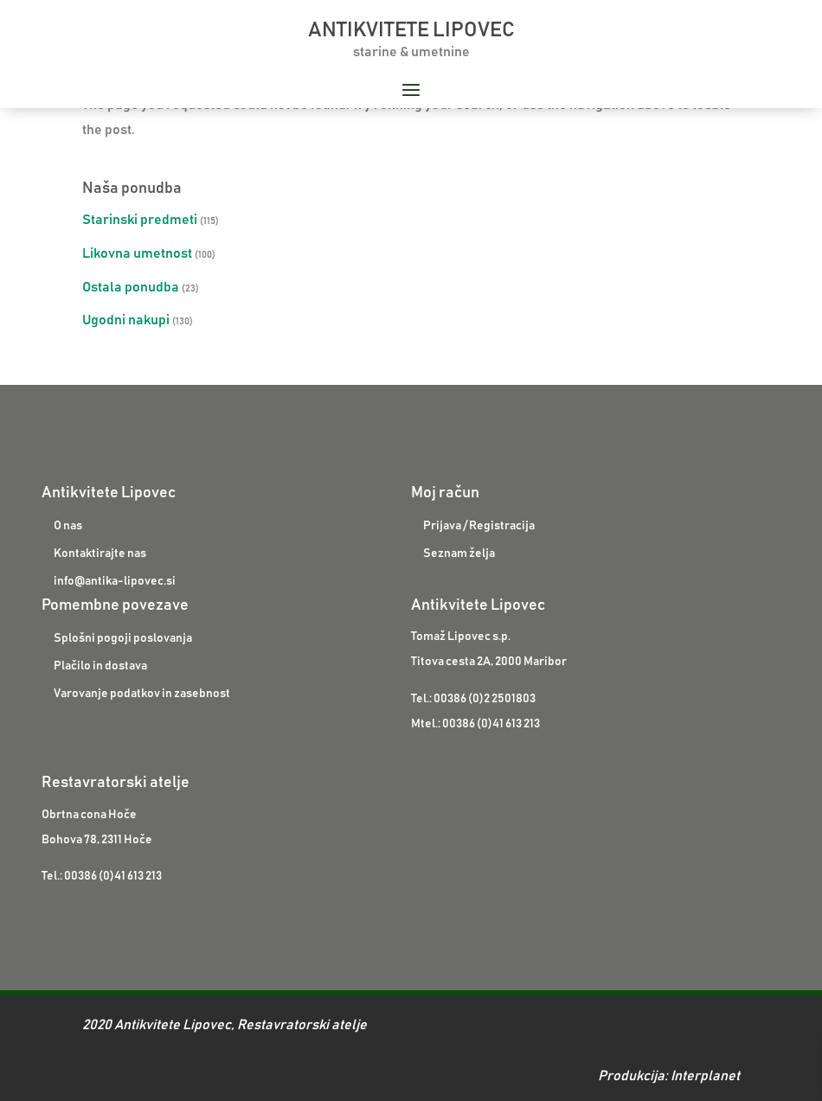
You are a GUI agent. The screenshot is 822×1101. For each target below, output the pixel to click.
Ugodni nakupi (126, 320)
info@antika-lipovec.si (115, 581)
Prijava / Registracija (479, 526)
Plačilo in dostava (100, 666)
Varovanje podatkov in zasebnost (142, 694)
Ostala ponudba (130, 287)
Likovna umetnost (137, 253)
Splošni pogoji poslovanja (123, 638)
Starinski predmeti (139, 220)
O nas (68, 526)
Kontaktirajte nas (100, 553)
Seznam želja (459, 553)
